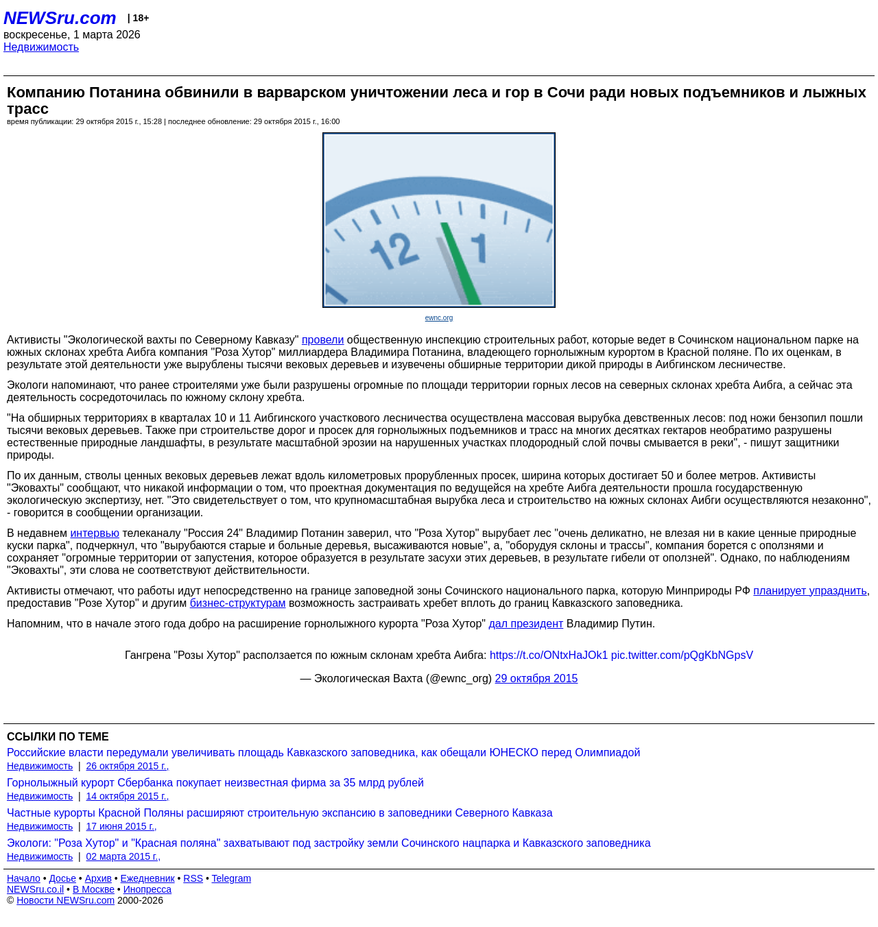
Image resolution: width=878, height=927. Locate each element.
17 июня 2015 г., (121, 826)
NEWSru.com (60, 18)
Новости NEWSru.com (65, 900)
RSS (193, 878)
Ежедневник (148, 878)
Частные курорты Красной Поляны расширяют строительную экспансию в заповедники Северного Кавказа (280, 813)
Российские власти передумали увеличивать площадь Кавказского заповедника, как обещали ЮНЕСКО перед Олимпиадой (323, 752)
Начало (23, 878)
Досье (62, 878)
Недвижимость (41, 47)
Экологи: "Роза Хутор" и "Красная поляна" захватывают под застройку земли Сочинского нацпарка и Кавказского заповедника (329, 843)
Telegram (232, 878)
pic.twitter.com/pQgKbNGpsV (682, 655)
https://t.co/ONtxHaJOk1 (549, 655)
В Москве (94, 889)
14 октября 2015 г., (127, 796)
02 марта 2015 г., (123, 856)
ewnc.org (439, 318)
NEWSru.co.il (35, 889)
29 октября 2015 (536, 678)
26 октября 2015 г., (127, 765)
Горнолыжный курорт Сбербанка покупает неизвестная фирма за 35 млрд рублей (215, 782)
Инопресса (147, 889)
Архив (98, 878)
